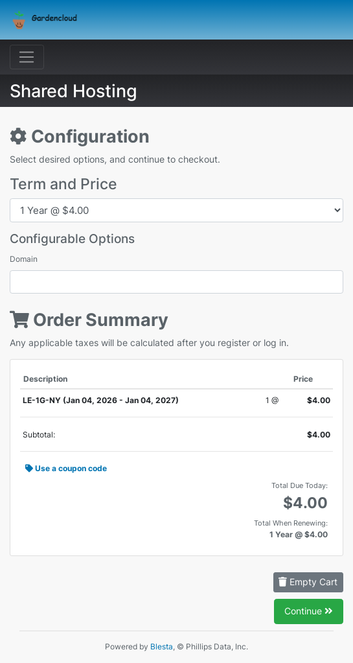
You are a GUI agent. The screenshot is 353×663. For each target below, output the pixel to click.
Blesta (161, 646)
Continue (308, 610)
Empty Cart (308, 581)
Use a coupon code (66, 468)
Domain (24, 259)
